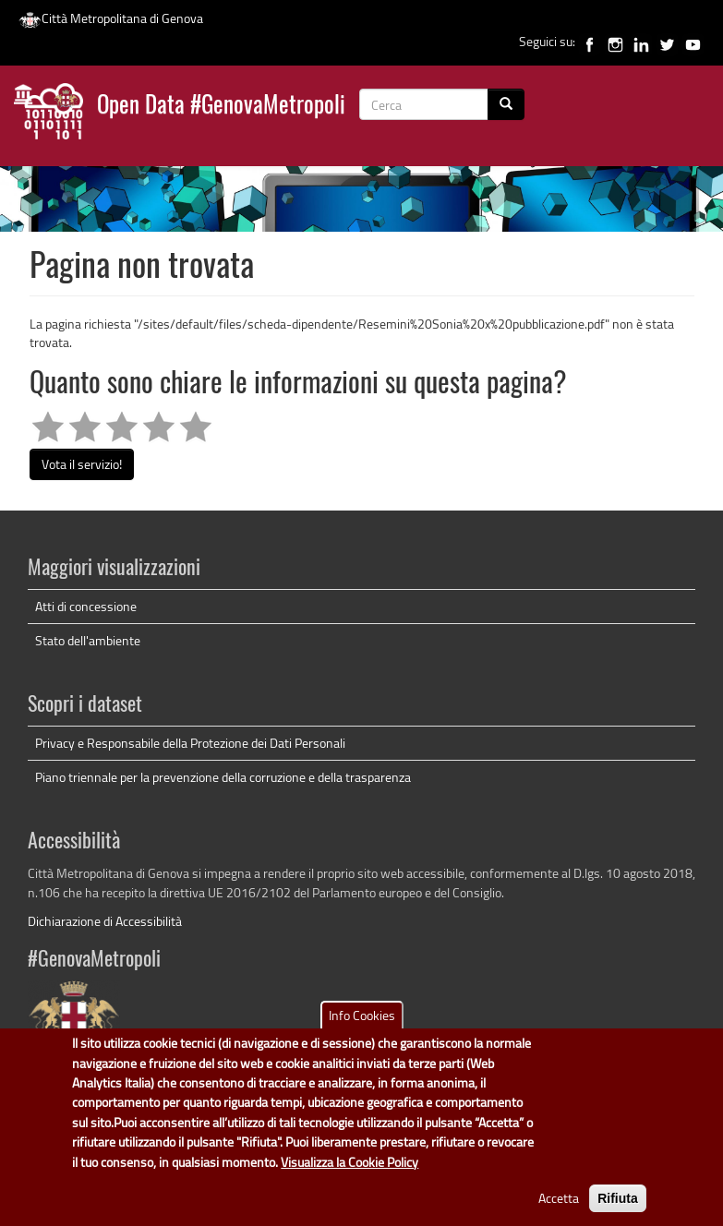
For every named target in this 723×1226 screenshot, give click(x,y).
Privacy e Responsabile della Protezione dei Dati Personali (190, 742)
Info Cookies (362, 1027)
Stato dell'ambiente (87, 640)
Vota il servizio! (82, 464)
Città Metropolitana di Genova (110, 18)
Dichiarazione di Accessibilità (105, 921)
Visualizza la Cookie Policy (349, 1173)
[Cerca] (506, 104)
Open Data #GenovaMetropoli (221, 106)
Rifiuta (617, 1210)
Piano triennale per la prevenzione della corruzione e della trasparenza (223, 777)
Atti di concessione (86, 606)
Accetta (558, 1210)
